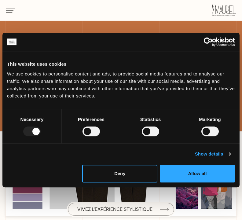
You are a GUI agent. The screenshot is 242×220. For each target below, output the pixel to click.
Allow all (197, 173)
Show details (209, 153)
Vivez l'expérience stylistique (114, 209)
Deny (120, 173)
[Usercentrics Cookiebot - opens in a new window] (208, 41)
